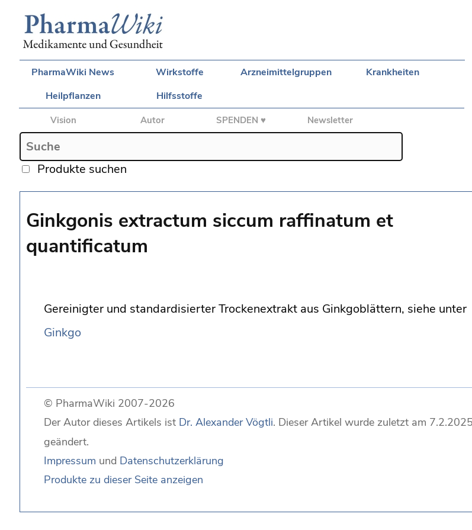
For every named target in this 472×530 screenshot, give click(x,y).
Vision (63, 120)
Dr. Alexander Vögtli (226, 422)
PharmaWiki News (72, 72)
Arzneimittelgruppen (286, 72)
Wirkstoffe (180, 72)
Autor (152, 120)
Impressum (70, 461)
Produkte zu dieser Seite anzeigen (123, 480)
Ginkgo (62, 333)
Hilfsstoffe (179, 95)
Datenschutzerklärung (172, 461)
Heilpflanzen (73, 95)
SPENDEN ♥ (241, 120)
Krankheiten (392, 72)
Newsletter (330, 120)
